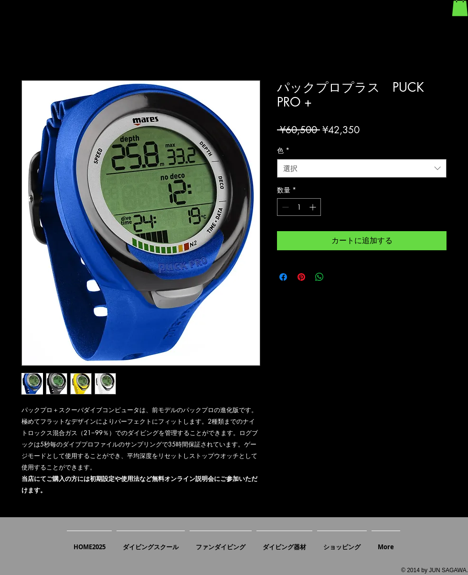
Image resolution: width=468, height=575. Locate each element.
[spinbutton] (299, 207)
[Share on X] (337, 277)
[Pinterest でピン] (301, 277)
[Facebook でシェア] (283, 277)
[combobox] (362, 168)
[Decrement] (284, 207)
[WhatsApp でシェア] (319, 277)
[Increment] (313, 207)
